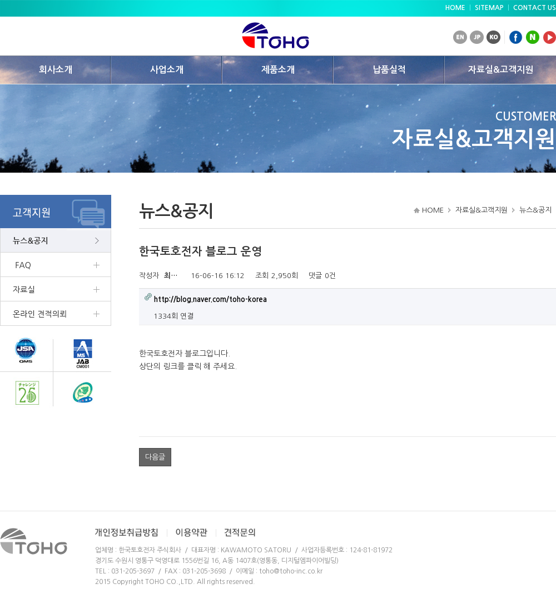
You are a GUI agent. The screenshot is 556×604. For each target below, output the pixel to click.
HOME (455, 7)
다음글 (155, 457)
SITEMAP (489, 7)
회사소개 (55, 70)
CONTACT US (534, 7)
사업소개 (166, 70)
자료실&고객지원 (500, 70)
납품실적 (389, 70)
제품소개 (278, 70)
